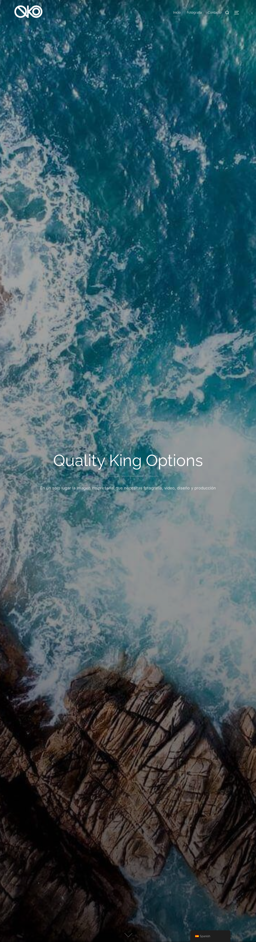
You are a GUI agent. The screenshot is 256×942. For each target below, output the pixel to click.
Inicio (177, 12)
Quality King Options (128, 460)
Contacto (214, 12)
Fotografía (194, 12)
